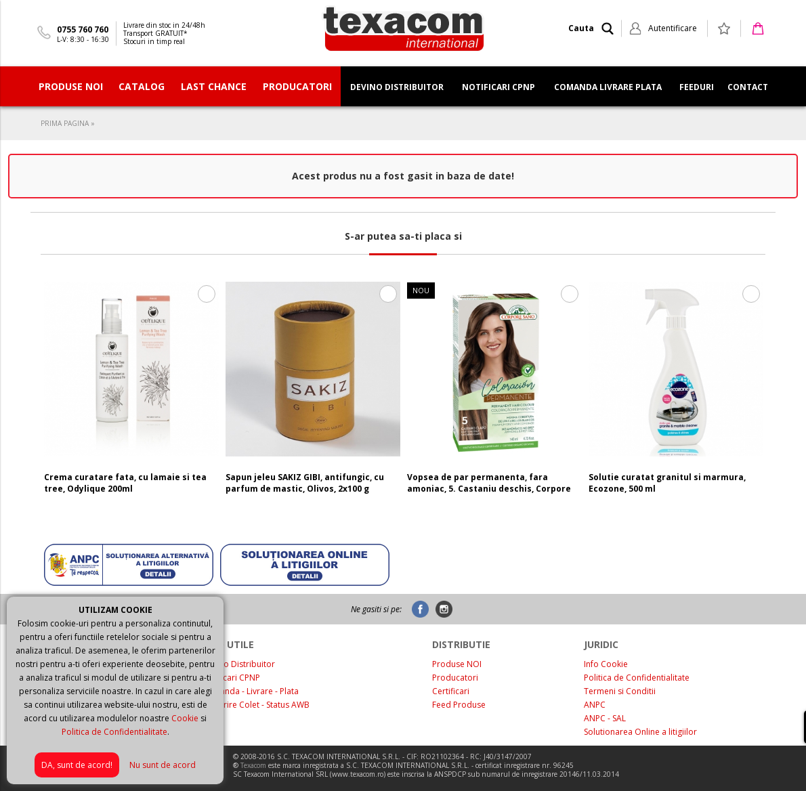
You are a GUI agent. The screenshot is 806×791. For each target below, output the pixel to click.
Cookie (184, 718)
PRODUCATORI (297, 86)
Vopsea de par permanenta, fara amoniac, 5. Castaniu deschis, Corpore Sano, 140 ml (489, 488)
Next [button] (750, 393)
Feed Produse (459, 704)
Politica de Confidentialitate (114, 731)
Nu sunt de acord (162, 765)
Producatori (455, 677)
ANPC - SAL (605, 718)
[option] (131, 394)
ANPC (595, 704)
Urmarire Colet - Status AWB (256, 704)
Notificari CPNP (231, 677)
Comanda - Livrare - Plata (250, 691)
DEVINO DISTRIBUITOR (397, 87)
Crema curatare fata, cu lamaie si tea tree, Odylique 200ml (125, 482)
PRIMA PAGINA (65, 123)
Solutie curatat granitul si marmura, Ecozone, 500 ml (667, 482)
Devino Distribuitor (238, 664)
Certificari (450, 691)
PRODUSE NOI (71, 86)
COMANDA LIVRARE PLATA (608, 87)
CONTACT (747, 87)
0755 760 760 (82, 29)
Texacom (253, 765)
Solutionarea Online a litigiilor (640, 731)
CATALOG (142, 86)
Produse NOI (457, 664)
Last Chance (214, 86)
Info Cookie (606, 664)
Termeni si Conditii (620, 691)
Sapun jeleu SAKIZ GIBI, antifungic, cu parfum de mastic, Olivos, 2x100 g (305, 482)
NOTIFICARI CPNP (498, 87)
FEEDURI (696, 87)
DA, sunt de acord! (76, 765)
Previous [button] (55, 393)
